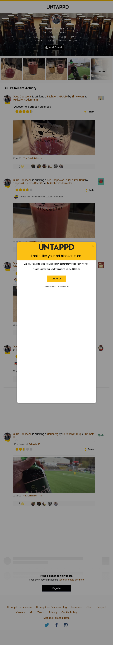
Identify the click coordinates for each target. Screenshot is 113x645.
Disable (56, 278)
